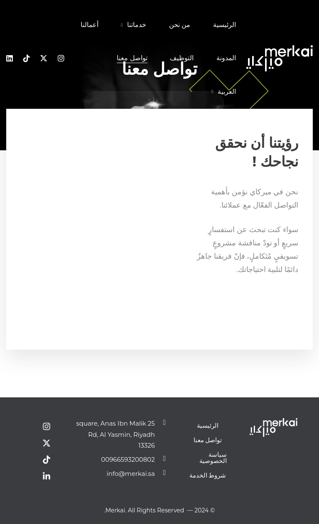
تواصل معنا (208, 440)
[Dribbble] (273, 301)
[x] (44, 58)
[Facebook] (298, 301)
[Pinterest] (264, 301)
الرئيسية (207, 425)
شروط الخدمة (207, 475)
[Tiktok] (26, 58)
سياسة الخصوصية (213, 458)
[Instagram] (61, 58)
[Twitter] (290, 301)
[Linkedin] (9, 58)
